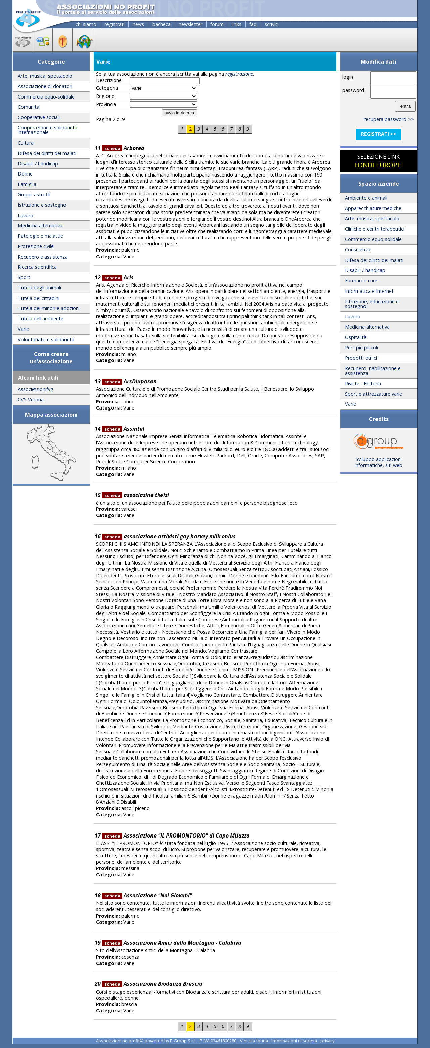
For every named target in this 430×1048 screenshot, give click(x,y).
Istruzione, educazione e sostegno (372, 303)
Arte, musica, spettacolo (45, 76)
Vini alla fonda (254, 1041)
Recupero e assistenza (43, 257)
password (353, 90)
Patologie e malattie (40, 236)
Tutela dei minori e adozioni (49, 308)
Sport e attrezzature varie (373, 394)
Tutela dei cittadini (38, 298)
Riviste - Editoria (363, 383)
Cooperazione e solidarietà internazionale (47, 129)
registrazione (239, 74)
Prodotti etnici (361, 358)
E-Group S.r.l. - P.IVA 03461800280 (203, 1041)
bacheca (161, 24)
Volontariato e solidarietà (46, 339)
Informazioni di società (294, 1041)
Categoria (107, 88)
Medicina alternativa (40, 225)
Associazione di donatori (45, 86)
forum (217, 24)
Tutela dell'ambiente (40, 318)
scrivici (272, 24)
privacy (327, 1041)
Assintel (123, 428)
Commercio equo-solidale (46, 96)
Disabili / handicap (38, 163)
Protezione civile (36, 246)
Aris (118, 277)
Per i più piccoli (361, 347)
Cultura (26, 143)
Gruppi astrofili (34, 194)
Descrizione (109, 80)
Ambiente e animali (366, 198)
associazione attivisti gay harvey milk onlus (169, 536)
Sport (24, 277)
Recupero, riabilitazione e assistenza (373, 370)
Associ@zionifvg (35, 389)
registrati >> (378, 134)
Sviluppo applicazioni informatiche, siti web (378, 460)
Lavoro (25, 215)
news (138, 24)
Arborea (123, 148)
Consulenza (357, 249)
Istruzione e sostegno (42, 205)
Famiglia (27, 184)
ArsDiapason (129, 381)
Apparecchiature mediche (373, 208)
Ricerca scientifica (37, 267)
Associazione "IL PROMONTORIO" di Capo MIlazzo (175, 835)
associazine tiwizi (135, 495)
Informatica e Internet (369, 291)
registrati (114, 24)
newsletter (190, 24)
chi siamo (86, 24)
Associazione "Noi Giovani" (147, 895)
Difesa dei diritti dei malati (47, 153)
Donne (25, 173)
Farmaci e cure (361, 280)
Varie (23, 329)
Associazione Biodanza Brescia (152, 983)
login (347, 77)
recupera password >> (389, 119)
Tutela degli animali (39, 287)
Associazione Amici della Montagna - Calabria (171, 942)
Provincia (106, 104)
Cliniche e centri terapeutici (374, 229)
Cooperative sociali (39, 117)
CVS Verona (31, 399)
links (236, 24)
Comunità (28, 107)
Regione (105, 96)
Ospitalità (356, 337)
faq (253, 24)
